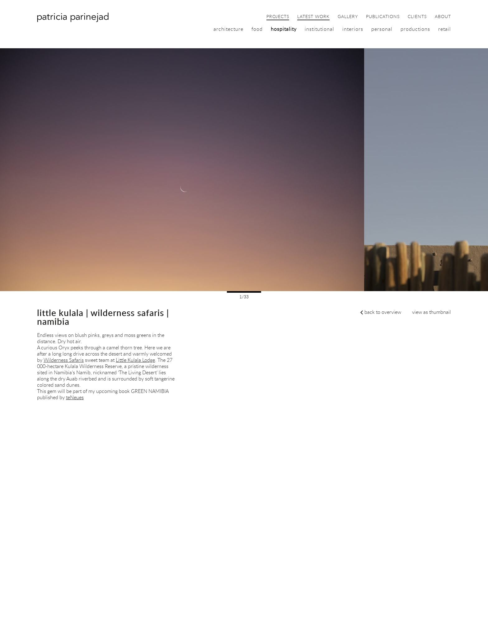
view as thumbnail (431, 312)
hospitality (284, 28)
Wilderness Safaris (64, 360)
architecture (228, 28)
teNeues (75, 397)
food (257, 28)
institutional (319, 28)
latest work (313, 16)
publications (383, 16)
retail (444, 28)
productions (415, 28)
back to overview (382, 312)
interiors (352, 28)
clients (417, 16)
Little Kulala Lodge (135, 360)
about (443, 16)
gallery (348, 16)
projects (277, 16)
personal (381, 28)
